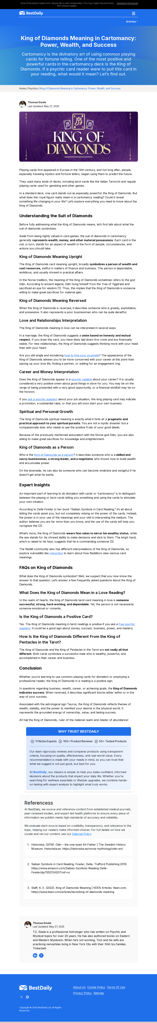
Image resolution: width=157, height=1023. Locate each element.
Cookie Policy (96, 987)
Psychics (33, 88)
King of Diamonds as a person (53, 454)
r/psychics (56, 553)
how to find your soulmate (81, 355)
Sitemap (98, 993)
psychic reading (81, 379)
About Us (79, 987)
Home (22, 88)
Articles (132, 21)
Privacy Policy (82, 993)
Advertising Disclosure (127, 3)
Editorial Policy (81, 834)
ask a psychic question (42, 399)
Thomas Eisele (37, 102)
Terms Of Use (116, 987)
